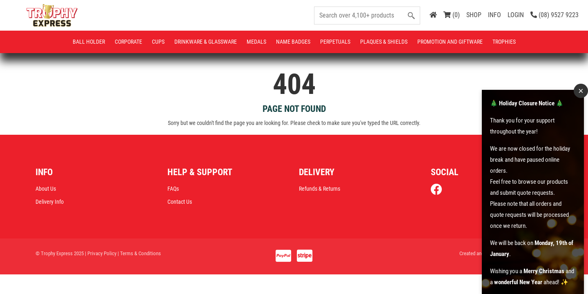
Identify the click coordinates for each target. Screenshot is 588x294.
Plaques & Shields (384, 41)
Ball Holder (89, 41)
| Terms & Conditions (139, 254)
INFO (494, 15)
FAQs (173, 189)
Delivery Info (50, 202)
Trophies (504, 41)
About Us (46, 189)
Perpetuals (335, 41)
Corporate (128, 41)
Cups (158, 41)
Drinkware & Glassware (205, 41)
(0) (451, 15)
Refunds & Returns (319, 189)
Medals (256, 41)
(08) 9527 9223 (554, 15)
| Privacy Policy (100, 254)
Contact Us (179, 202)
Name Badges (293, 41)
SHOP (473, 15)
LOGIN (516, 15)
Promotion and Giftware (450, 41)
